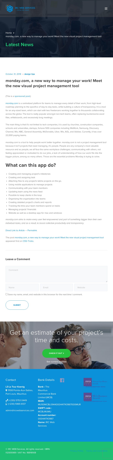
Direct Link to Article (15, 230)
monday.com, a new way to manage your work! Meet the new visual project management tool (59, 237)
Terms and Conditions (96, 451)
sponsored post (22, 96)
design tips (29, 74)
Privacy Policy (76, 451)
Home (9, 33)
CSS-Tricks (28, 241)
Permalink (32, 230)
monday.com (12, 103)
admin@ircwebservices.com (20, 410)
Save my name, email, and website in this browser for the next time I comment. (45, 294)
